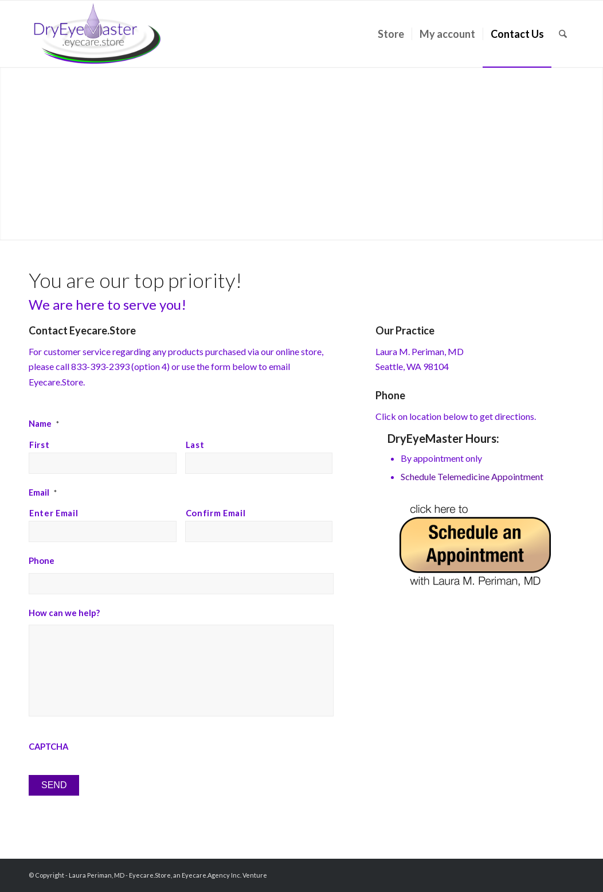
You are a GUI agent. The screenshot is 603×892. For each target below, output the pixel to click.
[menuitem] (391, 34)
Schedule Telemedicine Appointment (472, 476)
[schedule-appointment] (475, 545)
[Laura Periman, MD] (97, 34)
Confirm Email (216, 513)
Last (195, 444)
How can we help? (64, 612)
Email (43, 492)
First (39, 444)
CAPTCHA (48, 746)
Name (44, 423)
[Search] (562, 34)
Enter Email (53, 513)
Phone (41, 560)
